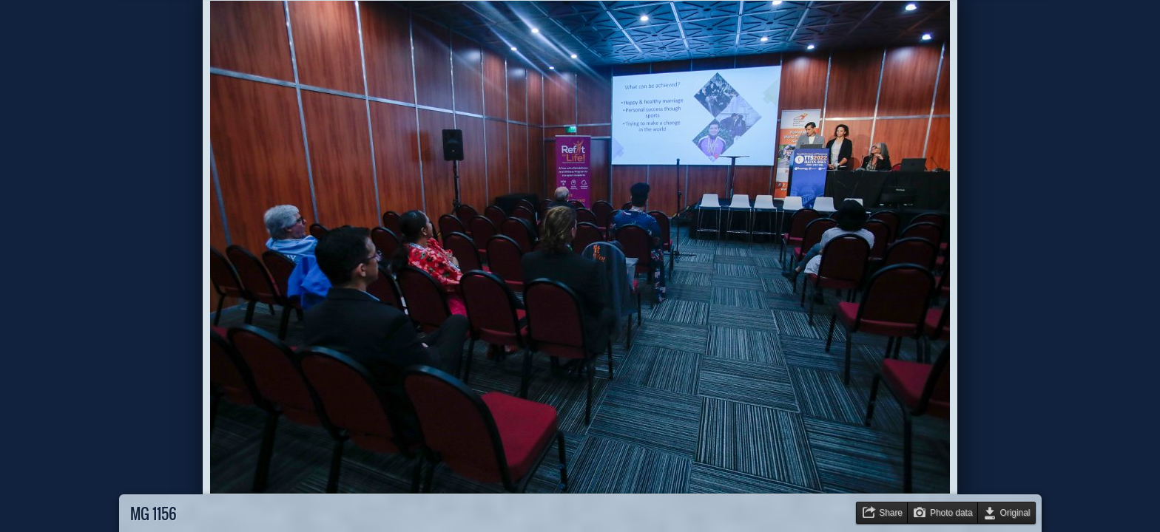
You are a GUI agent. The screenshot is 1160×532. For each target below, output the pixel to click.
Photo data (951, 513)
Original (1015, 513)
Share (891, 513)
